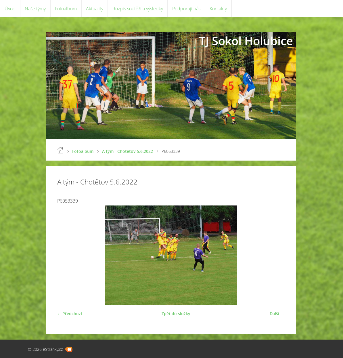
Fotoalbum (66, 8)
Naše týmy (35, 8)
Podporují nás (186, 8)
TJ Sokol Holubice (246, 41)
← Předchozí (69, 313)
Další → (277, 313)
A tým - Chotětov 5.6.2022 (127, 151)
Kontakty (218, 8)
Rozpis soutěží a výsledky (137, 8)
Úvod (10, 8)
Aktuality (94, 8)
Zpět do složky (176, 313)
